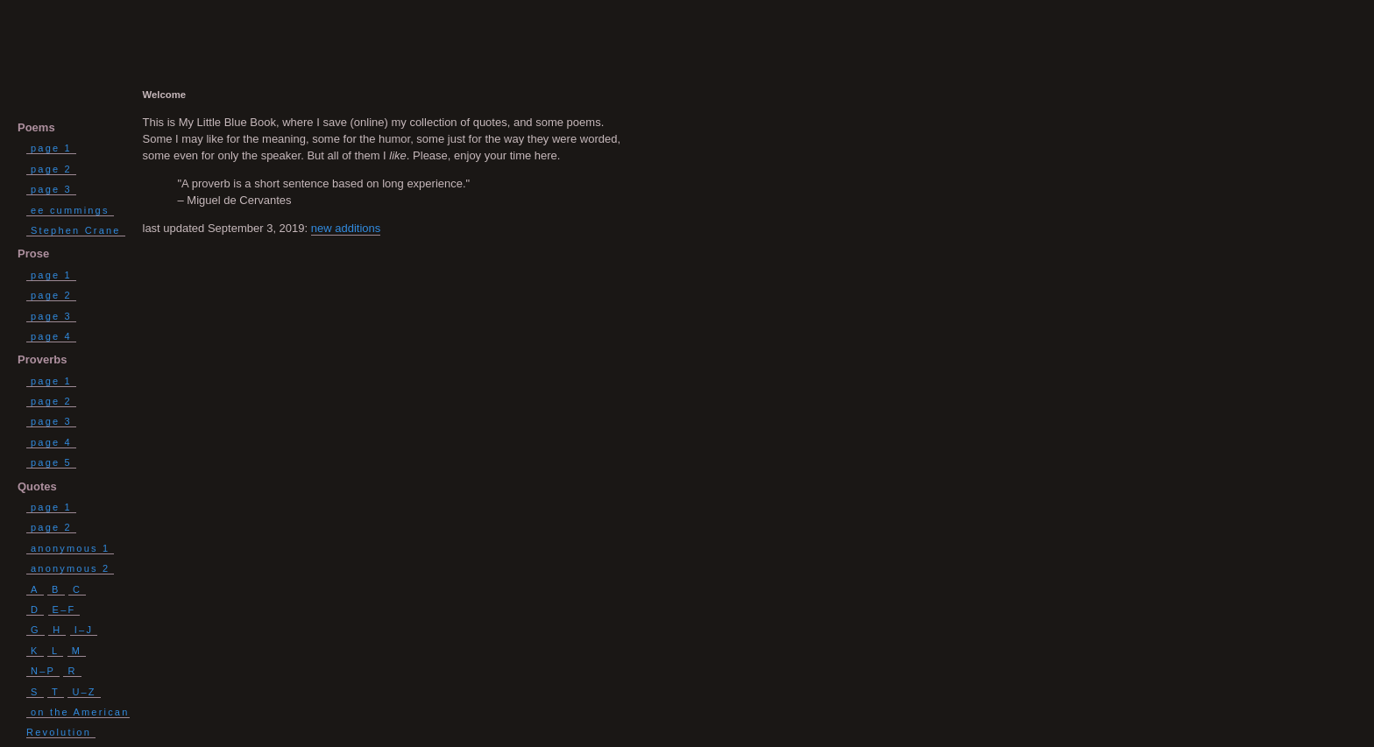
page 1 (51, 148)
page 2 (51, 169)
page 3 (51, 189)
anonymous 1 (70, 548)
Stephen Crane (76, 230)
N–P (43, 671)
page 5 (51, 462)
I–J (83, 629)
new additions (346, 228)
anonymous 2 (70, 568)
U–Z (84, 692)
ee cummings (70, 210)
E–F (64, 609)
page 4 (51, 336)
